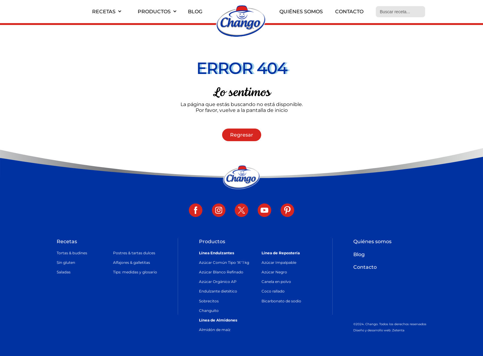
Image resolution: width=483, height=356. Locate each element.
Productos (154, 11)
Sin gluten (66, 262)
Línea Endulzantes (216, 253)
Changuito (209, 310)
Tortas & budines (72, 253)
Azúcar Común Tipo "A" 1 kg (224, 262)
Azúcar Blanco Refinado (221, 272)
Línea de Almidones (218, 320)
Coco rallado (273, 291)
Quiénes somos (301, 11)
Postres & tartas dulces (134, 253)
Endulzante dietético (218, 291)
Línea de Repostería (281, 253)
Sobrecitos (209, 301)
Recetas (104, 11)
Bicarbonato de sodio (281, 301)
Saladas (64, 272)
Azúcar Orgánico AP (218, 281)
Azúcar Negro (274, 272)
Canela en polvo (276, 281)
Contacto (349, 11)
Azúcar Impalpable (279, 262)
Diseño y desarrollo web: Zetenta (378, 330)
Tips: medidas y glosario (135, 272)
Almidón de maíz (214, 329)
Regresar (241, 135)
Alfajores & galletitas (131, 262)
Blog (195, 11)
